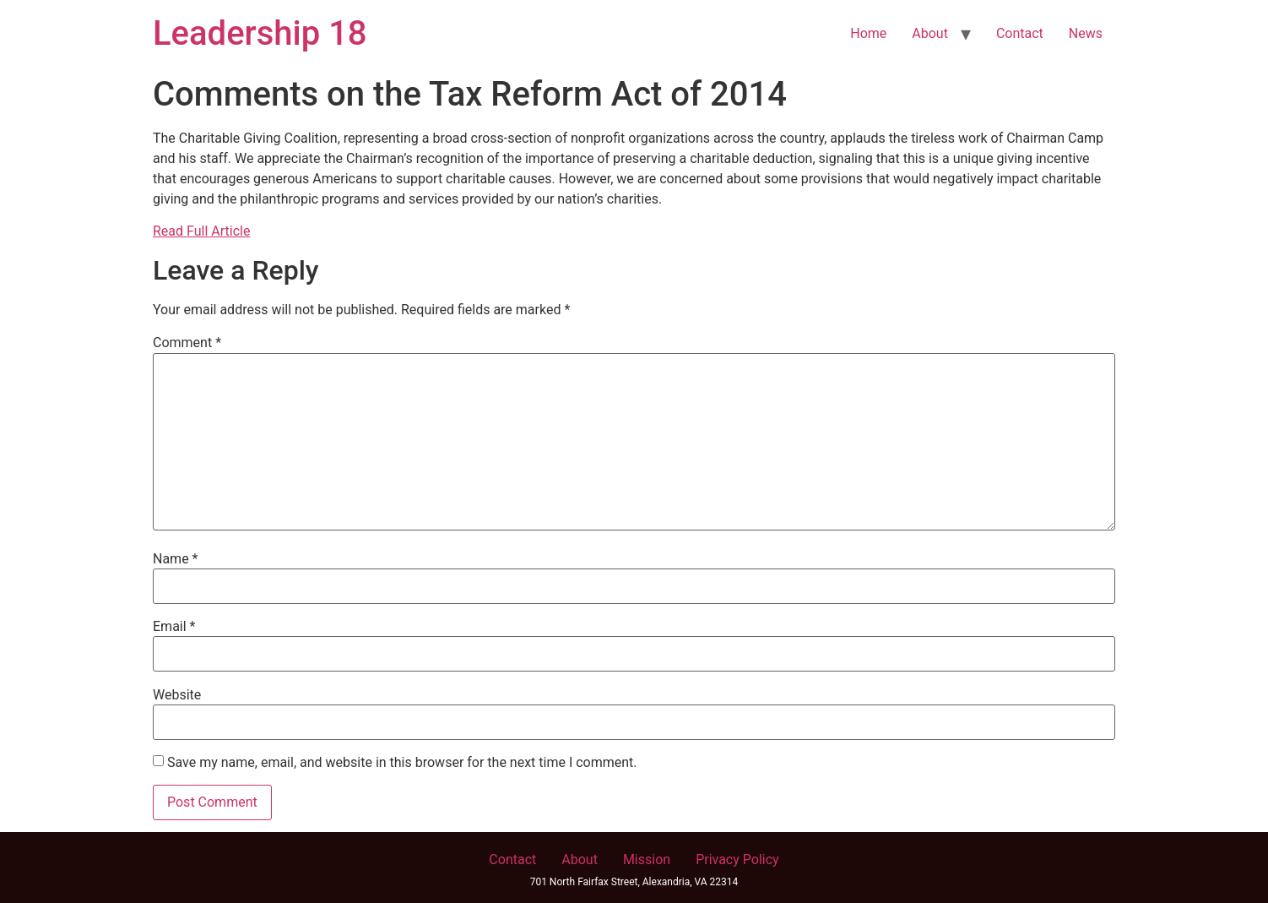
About (930, 33)
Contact (1019, 33)
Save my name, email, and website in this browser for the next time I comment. (402, 763)
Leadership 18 (260, 33)
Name (175, 559)
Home (868, 33)
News (1086, 33)
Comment (187, 343)
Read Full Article (201, 231)
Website (177, 695)
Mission (646, 859)
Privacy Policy (737, 859)
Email (174, 627)
